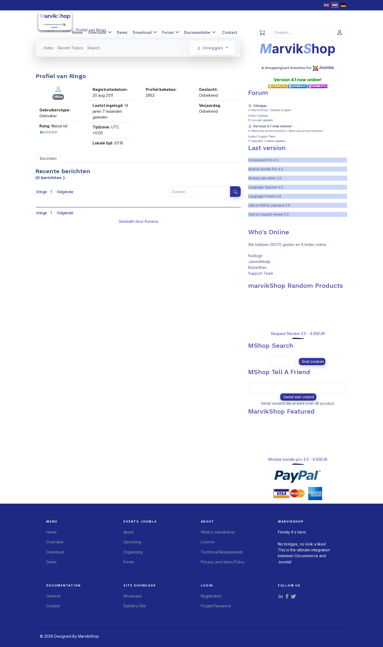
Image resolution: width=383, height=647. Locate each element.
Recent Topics (70, 48)
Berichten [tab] (48, 158)
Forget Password (216, 606)
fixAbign (263, 115)
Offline (58, 97)
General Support (280, 110)
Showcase (132, 596)
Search (93, 48)
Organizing (133, 552)
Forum (168, 32)
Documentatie (197, 32)
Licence (208, 542)
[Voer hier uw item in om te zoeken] (199, 191)
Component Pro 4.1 (263, 160)
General (53, 596)
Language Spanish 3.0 (265, 187)
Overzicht (97, 32)
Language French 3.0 (264, 196)
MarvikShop (259, 110)
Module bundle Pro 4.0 (265, 169)
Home (77, 32)
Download (142, 32)
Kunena (151, 221)
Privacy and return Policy (223, 562)
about (128, 532)
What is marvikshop (218, 532)
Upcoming (132, 542)
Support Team (267, 136)
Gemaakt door (132, 221)
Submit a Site (134, 606)
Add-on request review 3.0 (268, 214)
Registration (211, 596)
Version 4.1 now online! (272, 126)
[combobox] (302, 32)
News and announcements (269, 130)
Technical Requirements (222, 552)
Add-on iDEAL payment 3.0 (269, 205)
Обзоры (260, 106)
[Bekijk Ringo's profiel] (58, 89)
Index (49, 48)
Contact (229, 32)
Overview (54, 542)
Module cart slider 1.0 (264, 178)
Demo (122, 32)
